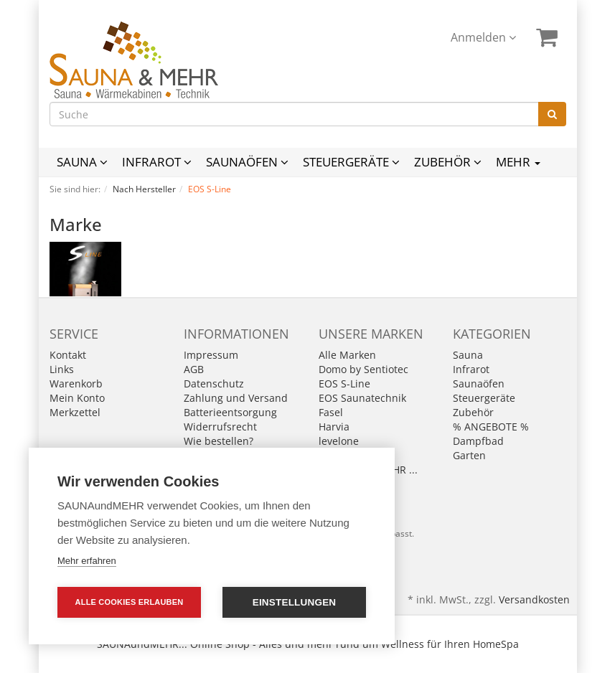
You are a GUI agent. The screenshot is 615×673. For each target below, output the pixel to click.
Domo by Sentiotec (363, 369)
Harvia (334, 426)
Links (62, 369)
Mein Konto (77, 398)
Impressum (211, 355)
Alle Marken (347, 355)
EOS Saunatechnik (362, 398)
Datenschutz (214, 383)
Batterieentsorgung (230, 412)
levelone (339, 441)
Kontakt (68, 355)
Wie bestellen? (218, 441)
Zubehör (448, 162)
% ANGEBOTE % (491, 426)
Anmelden (483, 37)
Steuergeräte (351, 162)
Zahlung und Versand (236, 398)
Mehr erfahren (86, 560)
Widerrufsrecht (220, 426)
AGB (194, 369)
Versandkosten (534, 599)
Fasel (331, 412)
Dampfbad (478, 441)
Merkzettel (75, 412)
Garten (469, 455)
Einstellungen (295, 602)
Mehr (518, 162)
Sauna (82, 162)
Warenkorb (76, 383)
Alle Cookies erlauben (129, 602)
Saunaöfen (247, 162)
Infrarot (157, 162)
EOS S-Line (344, 383)
